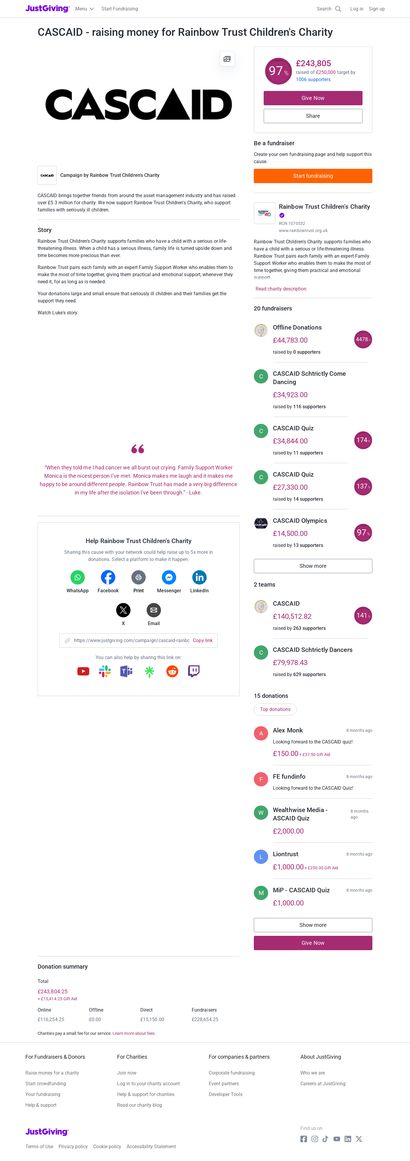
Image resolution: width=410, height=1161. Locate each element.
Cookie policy (107, 1146)
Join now (126, 1073)
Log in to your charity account (148, 1083)
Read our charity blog (139, 1105)
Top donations (275, 709)
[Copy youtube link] (83, 671)
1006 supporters (313, 79)
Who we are (312, 1073)
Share (313, 116)
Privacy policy (73, 1146)
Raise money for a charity (52, 1073)
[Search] (329, 9)
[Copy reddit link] (172, 671)
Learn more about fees (134, 1033)
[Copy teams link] (126, 671)
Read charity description (281, 289)
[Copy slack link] (105, 671)
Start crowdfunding (45, 1083)
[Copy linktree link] (149, 673)
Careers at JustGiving (322, 1083)
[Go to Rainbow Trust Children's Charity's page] (264, 213)
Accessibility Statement (151, 1146)
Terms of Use (39, 1146)
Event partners (224, 1083)
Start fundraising (313, 176)
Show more (320, 567)
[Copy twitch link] (194, 671)
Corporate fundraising (232, 1073)
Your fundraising (42, 1094)
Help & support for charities (145, 1094)
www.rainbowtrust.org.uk (303, 230)
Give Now (313, 98)
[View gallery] (227, 58)
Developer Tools (225, 1094)
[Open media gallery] (138, 103)
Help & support (40, 1105)
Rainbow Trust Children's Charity (125, 175)
